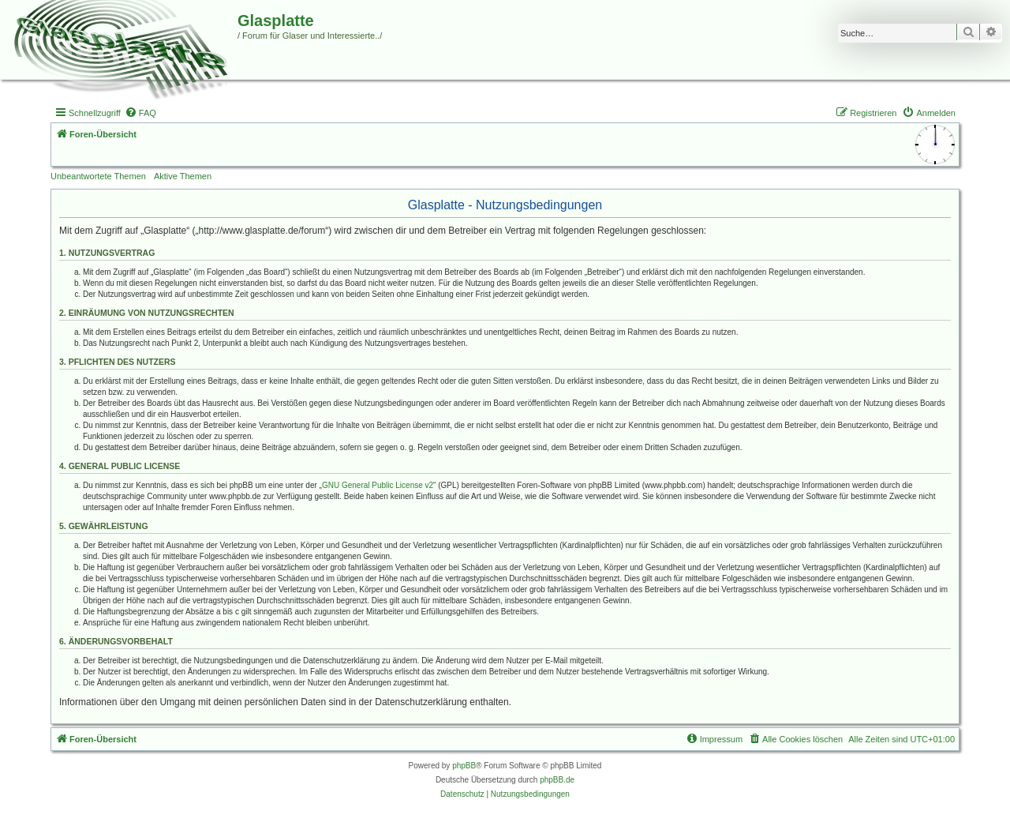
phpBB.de (557, 779)
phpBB (464, 765)
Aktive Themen (182, 176)
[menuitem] (140, 112)
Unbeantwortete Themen (98, 176)
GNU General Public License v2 (377, 485)
